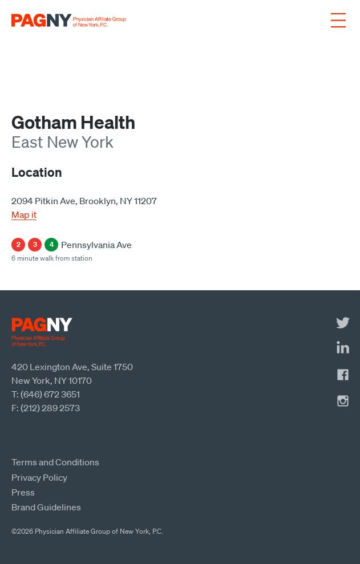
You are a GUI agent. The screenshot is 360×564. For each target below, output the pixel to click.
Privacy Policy (39, 477)
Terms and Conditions (55, 462)
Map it (24, 214)
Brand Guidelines (46, 507)
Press (23, 492)
